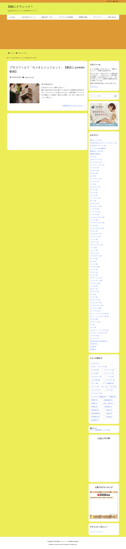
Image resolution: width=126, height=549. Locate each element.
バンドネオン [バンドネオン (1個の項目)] (109, 380)
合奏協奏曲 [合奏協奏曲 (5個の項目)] (108, 400)
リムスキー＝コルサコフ (98, 333)
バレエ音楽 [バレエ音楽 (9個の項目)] (95, 380)
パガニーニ (94, 242)
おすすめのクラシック (98, 145)
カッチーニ (94, 181)
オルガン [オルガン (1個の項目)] (95, 363)
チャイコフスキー (97, 228)
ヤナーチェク (95, 311)
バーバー (93, 250)
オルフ (93, 176)
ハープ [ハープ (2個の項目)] (110, 376)
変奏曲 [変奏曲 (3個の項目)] (94, 406)
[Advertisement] (63, 34)
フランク (93, 269)
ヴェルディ (94, 170)
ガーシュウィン (96, 178)
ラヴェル (93, 319)
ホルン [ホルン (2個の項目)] (104, 386)
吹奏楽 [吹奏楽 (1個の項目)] (94, 403)
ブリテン (93, 272)
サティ (93, 200)
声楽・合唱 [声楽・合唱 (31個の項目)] (108, 403)
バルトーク (94, 253)
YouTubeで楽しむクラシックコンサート (103, 143)
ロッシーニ (94, 338)
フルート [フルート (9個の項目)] (95, 386)
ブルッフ (93, 275)
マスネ (93, 294)
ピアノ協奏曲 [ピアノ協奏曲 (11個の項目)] (108, 383)
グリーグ (93, 189)
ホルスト (93, 289)
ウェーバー (94, 167)
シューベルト (95, 212)
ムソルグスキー (96, 302)
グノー (93, 184)
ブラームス (95, 267)
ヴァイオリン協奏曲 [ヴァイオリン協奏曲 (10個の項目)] (98, 396)
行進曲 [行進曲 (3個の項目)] (109, 417)
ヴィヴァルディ (96, 162)
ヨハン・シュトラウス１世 (99, 313)
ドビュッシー (95, 236)
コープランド (95, 198)
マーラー (93, 297)
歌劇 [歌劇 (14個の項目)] (109, 413)
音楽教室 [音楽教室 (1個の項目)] (95, 420)
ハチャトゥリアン (96, 245)
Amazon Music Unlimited (98, 341)
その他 (93, 346)
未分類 (93, 349)
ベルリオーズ (95, 283)
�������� (113, 514)
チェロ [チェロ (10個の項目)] (94, 373)
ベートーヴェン (96, 280)
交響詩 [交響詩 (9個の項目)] (94, 400)
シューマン (94, 214)
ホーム (12, 53)
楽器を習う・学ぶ (96, 151)
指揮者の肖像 (95, 154)
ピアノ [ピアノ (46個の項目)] (94, 383)
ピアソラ (93, 258)
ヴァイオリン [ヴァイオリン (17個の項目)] (96, 393)
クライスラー (95, 187)
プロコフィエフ (29, 77)
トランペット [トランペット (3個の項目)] (108, 373)
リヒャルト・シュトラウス (99, 330)
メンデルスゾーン (96, 305)
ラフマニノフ (95, 322)
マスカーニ (94, 291)
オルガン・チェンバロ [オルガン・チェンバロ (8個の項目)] (99, 366)
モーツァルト (95, 308)
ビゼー (93, 261)
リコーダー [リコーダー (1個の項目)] (95, 390)
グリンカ (93, 192)
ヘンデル (93, 286)
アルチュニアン (96, 159)
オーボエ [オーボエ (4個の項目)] (95, 370)
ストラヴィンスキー (97, 223)
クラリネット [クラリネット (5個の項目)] (109, 370)
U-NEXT (93, 344)
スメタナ (93, 225)
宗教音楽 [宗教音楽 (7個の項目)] (108, 406)
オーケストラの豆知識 (98, 148)
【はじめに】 (94, 87)
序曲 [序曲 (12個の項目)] (109, 410)
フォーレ (93, 264)
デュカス (93, 231)
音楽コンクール (96, 140)
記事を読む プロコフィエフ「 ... (74, 105)
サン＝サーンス (96, 206)
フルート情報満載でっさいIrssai (100, 430)
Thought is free (72, 544)
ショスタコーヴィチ (97, 217)
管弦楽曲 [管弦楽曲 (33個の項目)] (95, 417)
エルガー (93, 173)
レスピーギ (94, 335)
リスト (93, 327)
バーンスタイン (96, 256)
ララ (92, 324)
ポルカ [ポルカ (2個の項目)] (113, 386)
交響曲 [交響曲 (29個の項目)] (112, 396)
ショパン (94, 220)
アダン (93, 156)
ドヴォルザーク (96, 234)
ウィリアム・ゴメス (97, 165)
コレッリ (93, 195)
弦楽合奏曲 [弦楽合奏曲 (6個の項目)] (95, 413)
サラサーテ (94, 203)
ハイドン (93, 239)
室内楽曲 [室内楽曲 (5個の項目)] (95, 410)
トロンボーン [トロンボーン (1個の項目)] (96, 376)
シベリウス (94, 209)
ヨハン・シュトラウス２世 (99, 316)
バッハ (93, 247)
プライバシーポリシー (97, 532)
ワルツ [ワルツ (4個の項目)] (109, 390)
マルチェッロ (95, 300)
